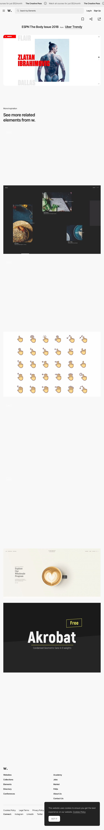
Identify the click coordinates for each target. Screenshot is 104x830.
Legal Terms (24, 810)
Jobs (55, 779)
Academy (57, 775)
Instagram (19, 814)
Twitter (40, 814)
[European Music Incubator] (52, 154)
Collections (8, 779)
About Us (57, 794)
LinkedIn (30, 814)
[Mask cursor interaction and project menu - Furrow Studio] (52, 435)
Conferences (9, 794)
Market (56, 784)
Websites (7, 775)
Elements (7, 784)
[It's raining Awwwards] (52, 293)
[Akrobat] (52, 638)
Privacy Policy (38, 810)
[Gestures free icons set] (52, 364)
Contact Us (58, 798)
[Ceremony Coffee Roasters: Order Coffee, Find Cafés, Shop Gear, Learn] (52, 574)
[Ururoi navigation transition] (52, 509)
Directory (7, 789)
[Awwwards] (9, 11)
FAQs (55, 789)
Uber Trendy (73, 26)
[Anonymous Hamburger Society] (52, 219)
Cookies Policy (9, 810)
